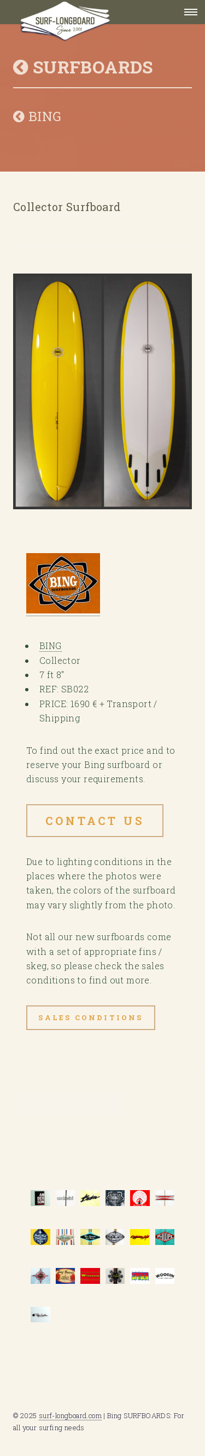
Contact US (94, 821)
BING (37, 116)
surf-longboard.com (70, 1415)
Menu (187, 12)
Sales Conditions (90, 1017)
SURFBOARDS (83, 66)
